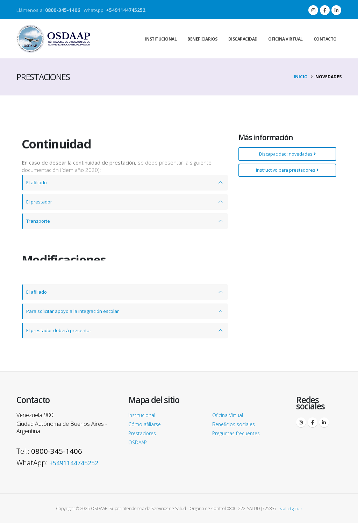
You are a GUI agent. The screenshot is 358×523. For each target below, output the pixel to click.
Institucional (161, 39)
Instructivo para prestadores (286, 170)
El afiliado (37, 182)
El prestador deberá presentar (63, 330)
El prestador (41, 201)
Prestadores (143, 433)
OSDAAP (139, 442)
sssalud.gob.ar (290, 508)
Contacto (325, 39)
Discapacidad (243, 39)
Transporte (40, 220)
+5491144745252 (125, 10)
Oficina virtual (285, 39)
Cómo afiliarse (146, 424)
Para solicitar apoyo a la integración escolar (78, 311)
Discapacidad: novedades (286, 154)
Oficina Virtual (229, 415)
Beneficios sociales (236, 424)
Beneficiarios (202, 39)
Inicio (301, 77)
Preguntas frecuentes (239, 433)
